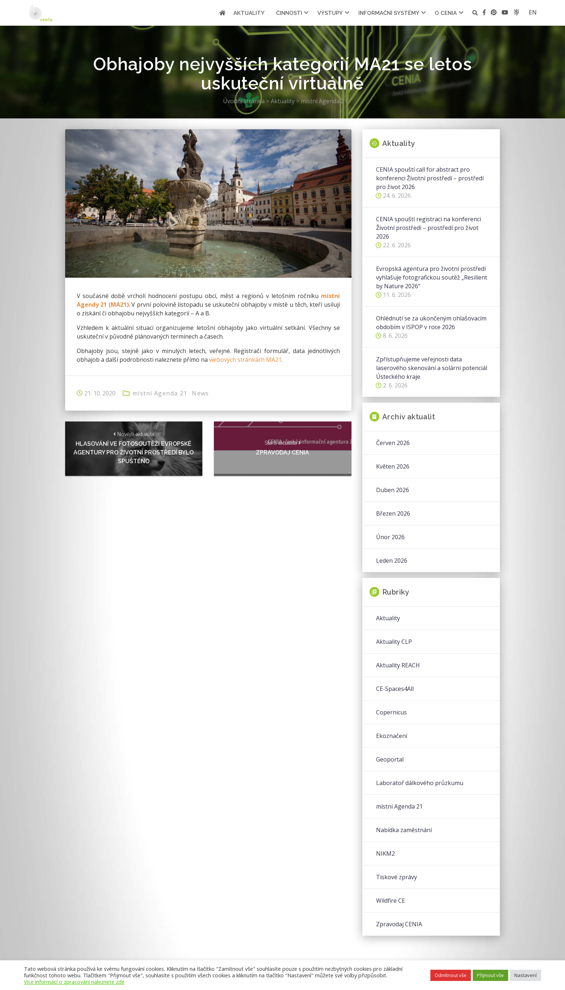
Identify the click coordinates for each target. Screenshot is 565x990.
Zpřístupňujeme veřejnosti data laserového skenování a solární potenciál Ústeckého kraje (431, 368)
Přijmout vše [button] (490, 975)
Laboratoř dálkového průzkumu (419, 783)
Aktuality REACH (398, 665)
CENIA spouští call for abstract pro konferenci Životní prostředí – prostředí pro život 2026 (430, 178)
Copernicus (391, 712)
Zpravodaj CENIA (399, 924)
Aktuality (249, 13)
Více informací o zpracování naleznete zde (74, 981)
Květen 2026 (392, 466)
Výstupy (330, 13)
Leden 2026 (391, 561)
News (201, 393)
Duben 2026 (392, 490)
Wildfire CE (390, 901)
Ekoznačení (391, 736)
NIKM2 (385, 853)
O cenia (446, 13)
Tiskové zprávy (396, 877)
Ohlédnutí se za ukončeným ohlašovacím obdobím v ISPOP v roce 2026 (431, 322)
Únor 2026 (390, 537)
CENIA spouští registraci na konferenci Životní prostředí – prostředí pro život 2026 (428, 227)
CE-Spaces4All (395, 689)
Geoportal (390, 759)
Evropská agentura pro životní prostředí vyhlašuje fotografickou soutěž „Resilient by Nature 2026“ (431, 277)
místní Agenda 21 (159, 393)
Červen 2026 (393, 443)
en (533, 12)
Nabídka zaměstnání (404, 830)
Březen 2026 (393, 513)
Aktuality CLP (394, 642)
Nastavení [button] (525, 975)
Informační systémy (388, 13)
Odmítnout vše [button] (451, 975)
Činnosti (289, 13)
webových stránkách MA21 (245, 360)
